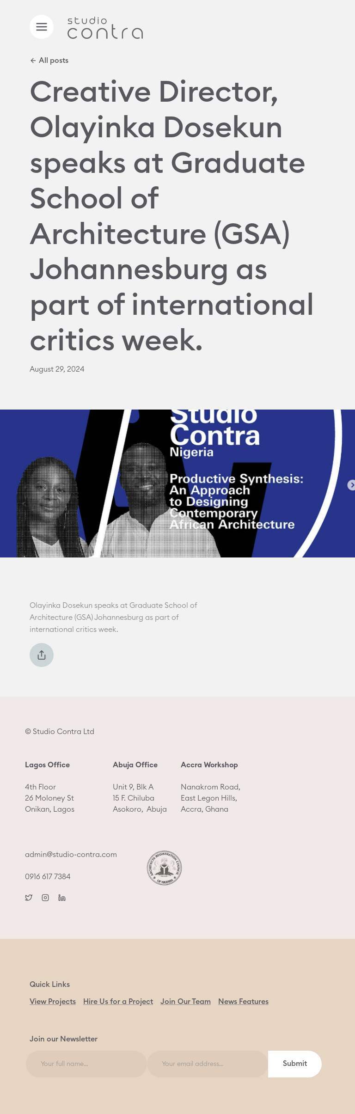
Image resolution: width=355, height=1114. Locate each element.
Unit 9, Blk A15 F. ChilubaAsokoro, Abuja (140, 787)
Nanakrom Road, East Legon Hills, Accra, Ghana (210, 787)
